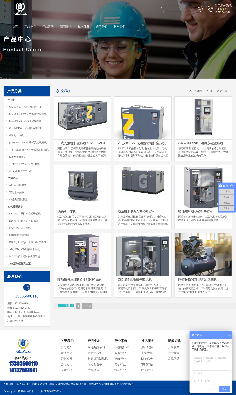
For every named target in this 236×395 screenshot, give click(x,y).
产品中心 (30, 26)
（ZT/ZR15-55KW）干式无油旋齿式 (27, 149)
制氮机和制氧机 (98, 358)
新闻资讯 (66, 26)
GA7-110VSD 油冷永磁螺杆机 (24, 121)
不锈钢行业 (121, 347)
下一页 (87, 305)
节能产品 (13, 178)
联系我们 (119, 26)
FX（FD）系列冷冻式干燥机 (23, 213)
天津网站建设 (63, 384)
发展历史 (66, 352)
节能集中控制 (15, 192)
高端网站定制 (127, 384)
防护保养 (147, 358)
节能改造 (93, 370)
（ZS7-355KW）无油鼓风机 (23, 164)
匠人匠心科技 (24, 384)
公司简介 (66, 347)
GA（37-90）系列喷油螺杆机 (23, 107)
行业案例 (48, 26)
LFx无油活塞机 (16, 157)
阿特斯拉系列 (96, 347)
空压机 (11, 100)
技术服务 (83, 26)
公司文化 (66, 364)
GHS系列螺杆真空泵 (19, 263)
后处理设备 (95, 364)
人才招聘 (66, 370)
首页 (15, 26)
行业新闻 (174, 352)
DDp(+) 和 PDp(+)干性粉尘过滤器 (26, 242)
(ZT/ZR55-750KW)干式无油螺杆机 (26, 142)
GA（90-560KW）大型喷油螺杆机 (26, 114)
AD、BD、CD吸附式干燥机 (23, 249)
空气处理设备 (15, 206)
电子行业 (120, 364)
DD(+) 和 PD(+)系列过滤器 (22, 220)
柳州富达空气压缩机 (43, 384)
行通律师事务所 (110, 384)
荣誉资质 (66, 358)
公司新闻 (174, 347)
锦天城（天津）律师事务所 (86, 384)
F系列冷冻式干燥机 (18, 228)
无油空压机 (95, 352)
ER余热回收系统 (16, 199)
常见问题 (174, 358)
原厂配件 (147, 347)
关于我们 (101, 26)
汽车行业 (120, 370)
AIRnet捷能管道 (16, 185)
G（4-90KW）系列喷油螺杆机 (24, 128)
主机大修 (147, 352)
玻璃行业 (120, 352)
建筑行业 (120, 358)
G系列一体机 (15, 135)
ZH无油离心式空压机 (19, 171)
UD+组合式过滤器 (17, 235)
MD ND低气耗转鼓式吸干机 (23, 256)
